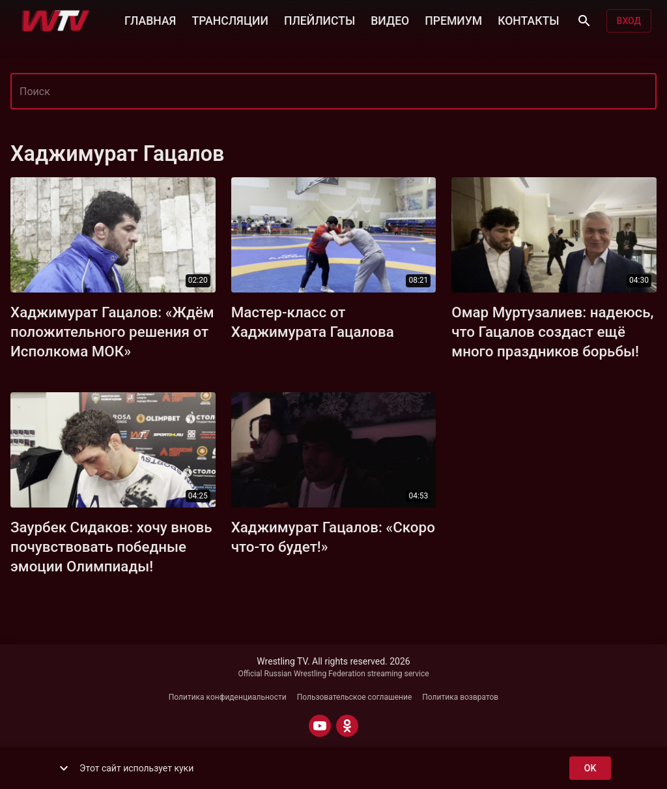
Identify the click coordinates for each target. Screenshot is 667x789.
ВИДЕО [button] (390, 19)
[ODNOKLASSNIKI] (347, 726)
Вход (629, 21)
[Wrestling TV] (56, 21)
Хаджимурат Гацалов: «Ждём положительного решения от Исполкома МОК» (112, 332)
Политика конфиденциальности (228, 697)
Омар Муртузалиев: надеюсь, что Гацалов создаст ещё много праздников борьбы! (552, 332)
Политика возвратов (460, 697)
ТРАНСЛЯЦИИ (230, 19)
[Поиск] (584, 20)
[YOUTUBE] (320, 726)
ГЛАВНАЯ (150, 19)
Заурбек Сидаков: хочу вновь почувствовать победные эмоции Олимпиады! (111, 547)
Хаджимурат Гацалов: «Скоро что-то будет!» (333, 537)
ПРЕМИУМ (453, 19)
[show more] (63, 768)
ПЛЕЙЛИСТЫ (319, 19)
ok (590, 768)
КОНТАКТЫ (528, 19)
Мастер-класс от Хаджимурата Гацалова (312, 322)
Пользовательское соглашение (354, 697)
